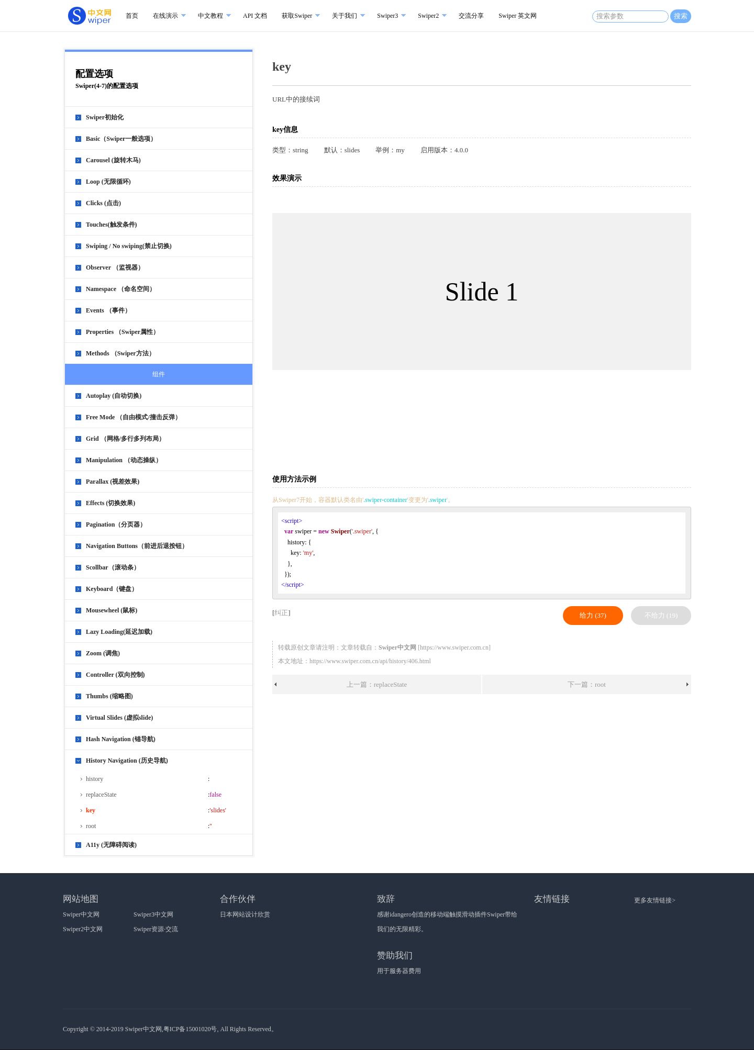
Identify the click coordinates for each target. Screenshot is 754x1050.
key (90, 810)
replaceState (101, 794)
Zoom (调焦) (103, 653)
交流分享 (471, 15)
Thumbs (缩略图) (109, 696)
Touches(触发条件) (111, 224)
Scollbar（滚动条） (113, 567)
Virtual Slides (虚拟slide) (119, 717)
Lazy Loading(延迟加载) (119, 631)
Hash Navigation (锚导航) (121, 739)
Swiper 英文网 (517, 15)
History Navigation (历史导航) (127, 760)
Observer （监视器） (115, 267)
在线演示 (165, 15)
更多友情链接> (654, 900)
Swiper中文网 (81, 914)
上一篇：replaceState (377, 684)
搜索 (681, 16)
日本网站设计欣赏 (245, 914)
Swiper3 (387, 15)
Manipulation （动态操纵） (124, 460)
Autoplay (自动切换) (113, 395)
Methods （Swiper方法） (120, 353)
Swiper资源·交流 (156, 929)
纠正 (281, 613)
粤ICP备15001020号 (190, 1029)
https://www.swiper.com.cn (454, 647)
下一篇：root (587, 684)
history (94, 779)
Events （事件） (108, 310)
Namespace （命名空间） (121, 289)
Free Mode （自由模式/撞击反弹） (133, 417)
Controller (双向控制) (115, 674)
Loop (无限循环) (108, 181)
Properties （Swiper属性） (122, 332)
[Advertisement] (483, 427)
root (91, 826)
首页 (132, 15)
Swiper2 (428, 15)
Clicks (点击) (103, 203)
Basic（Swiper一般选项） (121, 138)
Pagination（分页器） (116, 524)
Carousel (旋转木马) (113, 160)
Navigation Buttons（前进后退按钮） (137, 546)
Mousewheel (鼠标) (111, 610)
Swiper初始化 (105, 117)
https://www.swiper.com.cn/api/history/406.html (370, 661)
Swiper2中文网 (83, 929)
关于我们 (344, 15)
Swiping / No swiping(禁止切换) (129, 246)
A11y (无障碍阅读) (111, 844)
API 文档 (255, 15)
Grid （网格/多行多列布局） (125, 438)
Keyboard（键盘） (112, 589)
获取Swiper (297, 15)
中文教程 (210, 15)
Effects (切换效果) (110, 503)
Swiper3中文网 (153, 914)
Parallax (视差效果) (112, 481)
